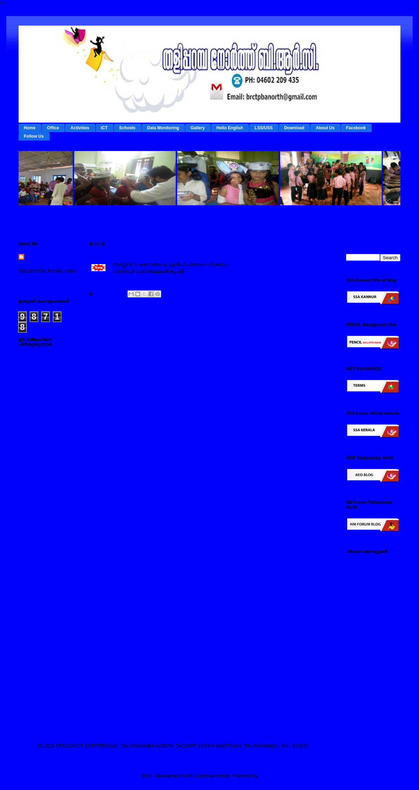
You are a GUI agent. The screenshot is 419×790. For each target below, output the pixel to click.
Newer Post (106, 328)
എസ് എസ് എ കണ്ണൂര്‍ (371, 699)
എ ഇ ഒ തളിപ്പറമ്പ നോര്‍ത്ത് (366, 713)
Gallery (198, 127)
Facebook (356, 127)
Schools (127, 127)
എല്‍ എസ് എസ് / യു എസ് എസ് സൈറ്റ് (371, 630)
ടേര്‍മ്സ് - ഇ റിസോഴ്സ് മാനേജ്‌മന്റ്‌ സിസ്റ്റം (370, 575)
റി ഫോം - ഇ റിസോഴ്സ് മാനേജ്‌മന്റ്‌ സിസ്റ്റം (370, 592)
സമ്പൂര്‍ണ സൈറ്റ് (367, 671)
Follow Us (34, 136)
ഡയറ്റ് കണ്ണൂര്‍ (362, 606)
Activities (79, 127)
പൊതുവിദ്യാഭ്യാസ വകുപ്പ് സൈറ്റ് (371, 647)
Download (294, 127)
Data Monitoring (163, 127)
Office (53, 127)
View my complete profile (46, 280)
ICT (104, 127)
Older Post (317, 328)
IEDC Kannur (360, 561)
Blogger (267, 775)
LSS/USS (264, 127)
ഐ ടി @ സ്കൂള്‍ (364, 616)
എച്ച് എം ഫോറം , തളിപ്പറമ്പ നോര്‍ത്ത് (368, 685)
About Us (325, 127)
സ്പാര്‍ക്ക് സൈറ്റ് (366, 661)
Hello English (230, 127)
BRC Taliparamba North (46, 260)
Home (29, 127)
